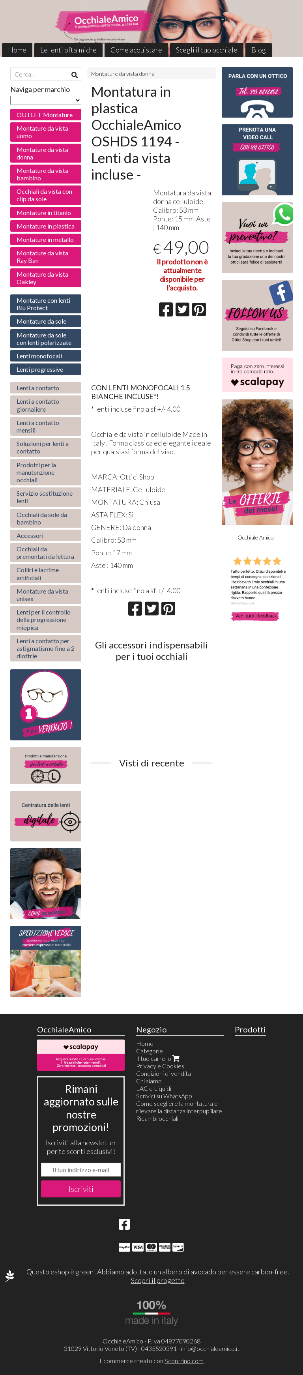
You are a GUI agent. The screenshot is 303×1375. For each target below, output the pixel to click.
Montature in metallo (45, 239)
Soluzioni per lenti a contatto (43, 447)
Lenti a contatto (38, 388)
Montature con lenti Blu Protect (43, 303)
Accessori (30, 535)
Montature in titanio (44, 212)
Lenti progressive (40, 369)
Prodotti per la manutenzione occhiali (36, 472)
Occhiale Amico (256, 537)
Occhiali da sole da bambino (42, 518)
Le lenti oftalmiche (68, 49)
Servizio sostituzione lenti (45, 496)
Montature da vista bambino (42, 174)
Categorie (149, 1051)
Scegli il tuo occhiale (207, 49)
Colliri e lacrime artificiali (38, 573)
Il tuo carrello (158, 1058)
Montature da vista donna (123, 73)
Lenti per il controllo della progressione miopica (44, 619)
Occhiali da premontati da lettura (45, 552)
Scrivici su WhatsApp (164, 1096)
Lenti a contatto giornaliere (38, 404)
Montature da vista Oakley (42, 277)
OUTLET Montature (45, 114)
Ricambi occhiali (157, 1118)
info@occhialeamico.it (210, 1348)
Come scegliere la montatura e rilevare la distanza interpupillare (179, 1107)
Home (17, 49)
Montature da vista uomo (42, 131)
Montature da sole (41, 321)
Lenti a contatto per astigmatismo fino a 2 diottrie (46, 648)
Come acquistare (136, 49)
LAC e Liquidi (153, 1088)
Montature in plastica (46, 226)
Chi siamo (149, 1081)
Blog (258, 49)
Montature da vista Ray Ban (42, 256)
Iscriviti (81, 1188)
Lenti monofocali (39, 356)
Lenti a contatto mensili (38, 426)
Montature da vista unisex (42, 594)
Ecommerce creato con (151, 1360)
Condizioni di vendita (163, 1073)
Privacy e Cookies (160, 1066)
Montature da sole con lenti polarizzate (44, 338)
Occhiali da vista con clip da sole (44, 194)
